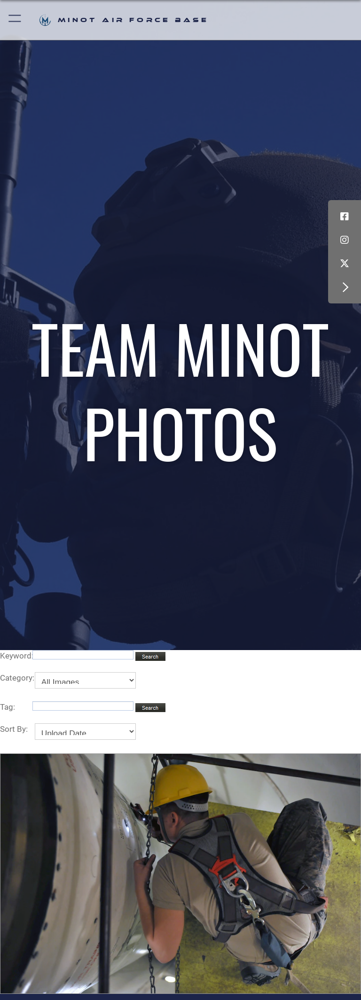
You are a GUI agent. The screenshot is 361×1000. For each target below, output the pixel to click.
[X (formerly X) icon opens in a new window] (344, 263)
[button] (15, 20)
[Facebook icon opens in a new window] (344, 216)
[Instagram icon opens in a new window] (344, 240)
